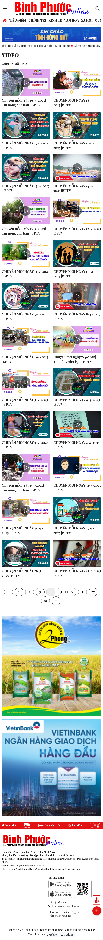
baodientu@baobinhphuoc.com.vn (26, 865)
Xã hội (87, 20)
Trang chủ (9, 825)
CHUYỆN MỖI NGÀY (15, 63)
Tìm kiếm (75, 825)
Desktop (67, 934)
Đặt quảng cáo (49, 825)
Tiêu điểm (17, 20)
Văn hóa (71, 20)
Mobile (52, 934)
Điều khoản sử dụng (59, 916)
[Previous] (8, 592)
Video (10, 54)
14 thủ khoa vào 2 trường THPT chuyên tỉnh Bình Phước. (39, 46)
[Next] (56, 600)
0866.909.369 (57, 905)
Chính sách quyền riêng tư (63, 912)
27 (93, 591)
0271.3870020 (73, 905)
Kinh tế (55, 20)
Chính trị (37, 20)
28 (45, 600)
